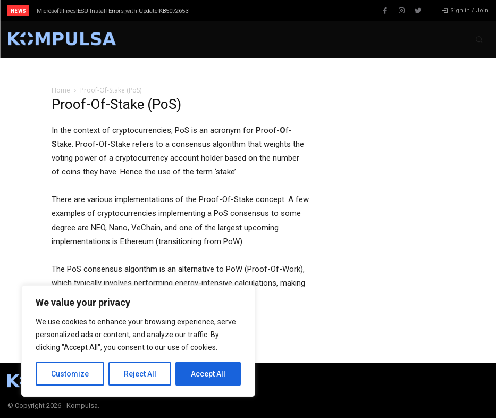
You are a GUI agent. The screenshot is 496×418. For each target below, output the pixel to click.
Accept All (208, 374)
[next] (275, 10)
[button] (479, 39)
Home (61, 90)
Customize (70, 374)
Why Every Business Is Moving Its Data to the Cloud (105, 10)
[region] (138, 341)
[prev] (258, 10)
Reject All (140, 374)
